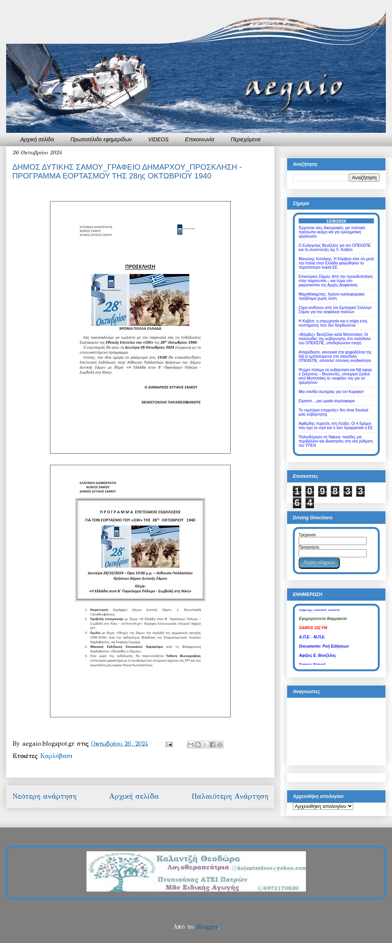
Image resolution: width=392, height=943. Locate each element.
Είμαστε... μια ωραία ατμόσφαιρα (327, 401)
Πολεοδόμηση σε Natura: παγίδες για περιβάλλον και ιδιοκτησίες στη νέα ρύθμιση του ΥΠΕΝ (336, 441)
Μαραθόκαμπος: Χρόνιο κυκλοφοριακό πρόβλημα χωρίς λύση (331, 296)
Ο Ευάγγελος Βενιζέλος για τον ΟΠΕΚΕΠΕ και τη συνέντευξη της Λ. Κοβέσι (335, 247)
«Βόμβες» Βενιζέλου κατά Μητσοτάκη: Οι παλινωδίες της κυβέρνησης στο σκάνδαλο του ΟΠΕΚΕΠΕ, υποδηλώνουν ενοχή (335, 338)
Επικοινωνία (199, 139)
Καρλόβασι (56, 756)
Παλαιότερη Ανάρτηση (229, 796)
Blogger (207, 926)
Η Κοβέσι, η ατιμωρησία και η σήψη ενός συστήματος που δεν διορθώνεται (333, 323)
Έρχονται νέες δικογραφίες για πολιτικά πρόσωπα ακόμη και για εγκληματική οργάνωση (332, 232)
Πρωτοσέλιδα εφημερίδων (101, 139)
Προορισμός (309, 547)
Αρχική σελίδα (37, 139)
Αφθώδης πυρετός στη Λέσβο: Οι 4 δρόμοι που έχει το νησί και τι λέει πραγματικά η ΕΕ (336, 425)
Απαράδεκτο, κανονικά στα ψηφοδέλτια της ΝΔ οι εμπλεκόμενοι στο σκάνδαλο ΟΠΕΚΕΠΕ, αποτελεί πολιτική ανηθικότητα (335, 356)
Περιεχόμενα (246, 139)
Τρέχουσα (307, 535)
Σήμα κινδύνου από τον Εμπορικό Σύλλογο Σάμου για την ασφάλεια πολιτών (335, 310)
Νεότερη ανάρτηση (44, 796)
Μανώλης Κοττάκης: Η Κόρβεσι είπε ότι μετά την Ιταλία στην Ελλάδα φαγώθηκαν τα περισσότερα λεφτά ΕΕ (336, 263)
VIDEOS (158, 139)
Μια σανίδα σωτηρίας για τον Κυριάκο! (331, 392)
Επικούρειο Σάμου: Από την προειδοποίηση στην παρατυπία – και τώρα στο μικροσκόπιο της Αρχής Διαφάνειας (336, 280)
